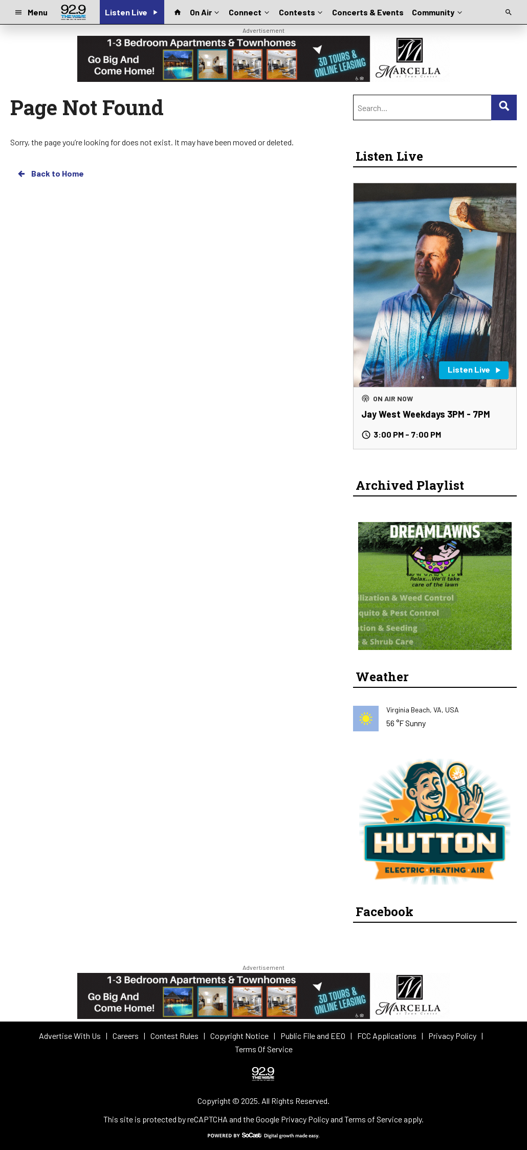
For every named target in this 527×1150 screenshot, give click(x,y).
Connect (250, 11)
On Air (205, 11)
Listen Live (389, 156)
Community (438, 11)
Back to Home (50, 173)
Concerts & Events (368, 12)
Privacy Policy (305, 1119)
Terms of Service (373, 1119)
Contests (301, 11)
